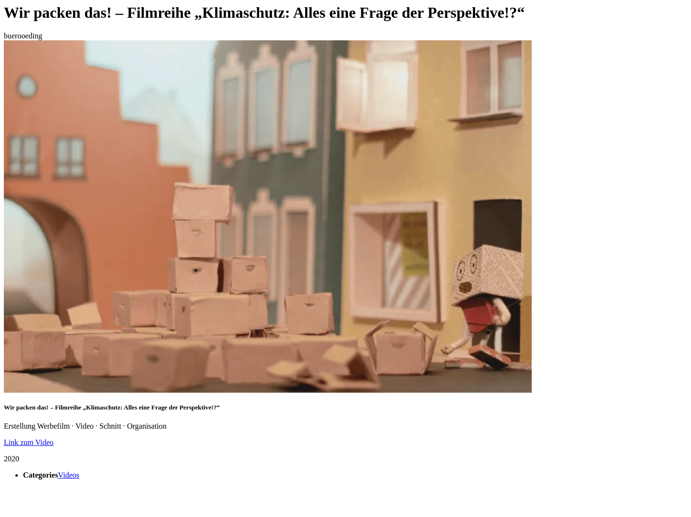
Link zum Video (29, 442)
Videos (68, 475)
